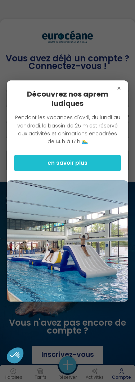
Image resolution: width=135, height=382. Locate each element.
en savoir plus (67, 163)
